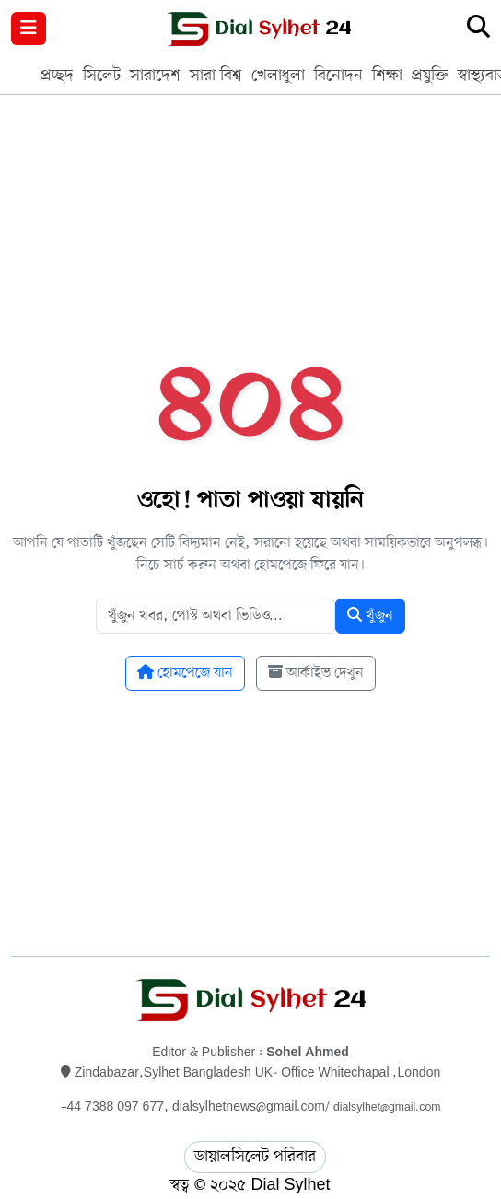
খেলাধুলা (278, 75)
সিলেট (102, 75)
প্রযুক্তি (430, 75)
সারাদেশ (155, 75)
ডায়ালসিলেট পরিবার (255, 1157)
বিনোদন (338, 75)
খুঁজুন (370, 616)
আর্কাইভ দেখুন (316, 673)
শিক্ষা (387, 75)
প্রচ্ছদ (57, 75)
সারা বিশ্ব (216, 75)
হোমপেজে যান (185, 673)
